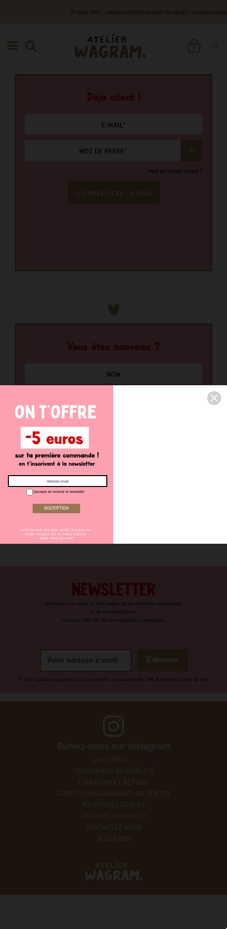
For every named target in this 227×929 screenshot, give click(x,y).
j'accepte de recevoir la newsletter (55, 492)
